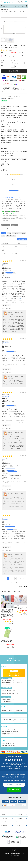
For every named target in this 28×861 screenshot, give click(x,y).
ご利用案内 (18, 811)
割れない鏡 (16, 719)
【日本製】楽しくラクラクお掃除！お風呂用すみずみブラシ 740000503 (20, 607)
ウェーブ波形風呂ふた (17, 682)
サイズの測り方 (19, 814)
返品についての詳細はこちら (8, 98)
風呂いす (4, 729)
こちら (11, 88)
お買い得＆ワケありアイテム (8, 745)
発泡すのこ (4, 710)
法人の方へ (18, 825)
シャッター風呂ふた (6, 680)
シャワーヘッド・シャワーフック (9, 731)
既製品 (11, 721)
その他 (9, 734)
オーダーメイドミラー (7, 719)
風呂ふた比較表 (19, 818)
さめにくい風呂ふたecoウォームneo (10, 693)
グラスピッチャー (16, 743)
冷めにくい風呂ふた (6, 684)
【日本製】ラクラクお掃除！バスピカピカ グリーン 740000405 (7, 642)
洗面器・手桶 (11, 729)
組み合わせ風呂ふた (17, 680)
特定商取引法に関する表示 (17, 853)
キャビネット (5, 721)
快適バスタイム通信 (5, 811)
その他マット (19, 710)
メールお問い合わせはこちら (14, 785)
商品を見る (11, 623)
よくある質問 (4, 818)
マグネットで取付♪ (6, 743)
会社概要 (3, 814)
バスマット (18, 733)
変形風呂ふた (4, 11)
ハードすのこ (12, 710)
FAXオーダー (4, 825)
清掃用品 (4, 734)
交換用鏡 (22, 719)
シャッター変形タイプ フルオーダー (17, 11)
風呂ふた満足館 (4, 9)
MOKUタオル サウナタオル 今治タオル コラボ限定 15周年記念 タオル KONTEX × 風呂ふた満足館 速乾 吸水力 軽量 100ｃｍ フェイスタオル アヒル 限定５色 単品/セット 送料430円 (7, 613)
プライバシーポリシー (14, 855)
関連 (15, 721)
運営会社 (7, 853)
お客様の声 (3, 821)
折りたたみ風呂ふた (6, 682)
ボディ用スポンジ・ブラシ (8, 733)
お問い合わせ (18, 821)
